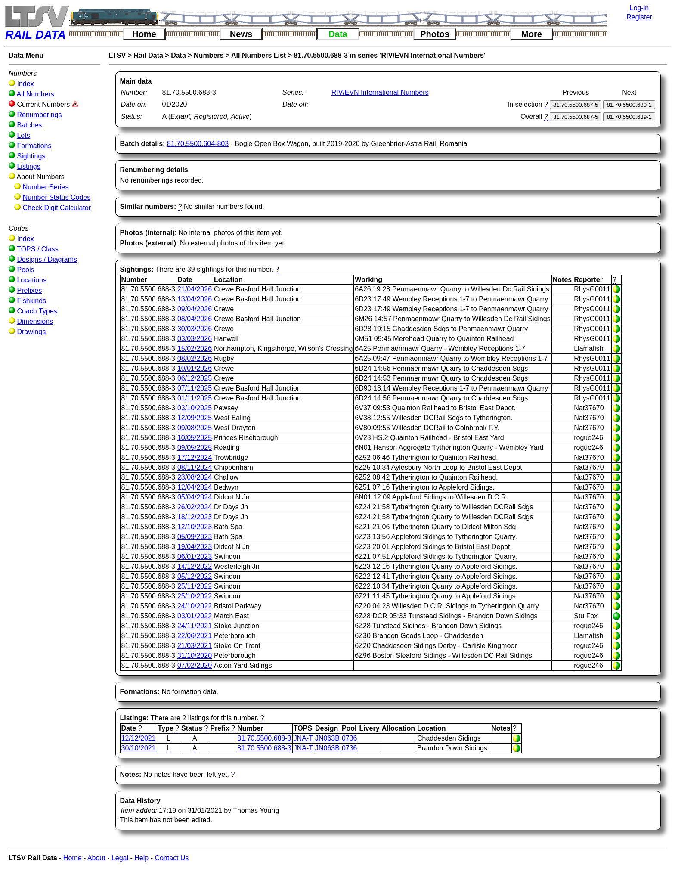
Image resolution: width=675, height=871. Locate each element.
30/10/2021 (138, 748)
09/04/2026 (194, 309)
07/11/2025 (194, 388)
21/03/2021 (194, 645)
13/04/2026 (194, 299)
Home (144, 34)
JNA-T (303, 738)
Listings (28, 166)
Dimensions (35, 321)
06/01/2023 (194, 556)
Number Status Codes (56, 197)
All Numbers (35, 94)
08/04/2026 (194, 318)
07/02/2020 (194, 665)
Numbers (208, 55)
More (531, 34)
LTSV (117, 55)
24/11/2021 (194, 625)
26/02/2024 (194, 507)
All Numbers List (258, 55)
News (241, 34)
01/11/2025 (194, 398)
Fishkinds (31, 300)
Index (25, 83)
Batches (29, 125)
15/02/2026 (194, 348)
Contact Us (172, 858)
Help (141, 858)
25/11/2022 (194, 586)
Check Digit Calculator (57, 207)
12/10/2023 (194, 526)
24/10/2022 (194, 606)
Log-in (639, 8)
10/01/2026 (194, 368)
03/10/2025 (194, 408)
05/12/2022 (194, 576)
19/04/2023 (194, 546)
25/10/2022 (194, 596)
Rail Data (148, 55)
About (96, 858)
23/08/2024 (194, 477)
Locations (31, 280)
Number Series (46, 187)
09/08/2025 (194, 427)
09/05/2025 (194, 447)
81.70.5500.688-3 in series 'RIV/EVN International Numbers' (389, 55)
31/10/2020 (194, 655)
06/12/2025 (194, 378)
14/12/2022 (194, 566)
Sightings (31, 156)
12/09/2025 (194, 418)
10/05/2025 (194, 437)
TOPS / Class (38, 249)
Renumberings (39, 114)
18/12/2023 (194, 517)
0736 (349, 738)
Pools (25, 269)
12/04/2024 (194, 487)
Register (639, 17)
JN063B (327, 738)
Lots (23, 135)
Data (337, 34)
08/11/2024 (194, 467)
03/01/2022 (194, 616)
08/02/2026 (194, 358)
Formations (34, 145)
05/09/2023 (194, 536)
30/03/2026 (194, 328)
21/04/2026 (194, 289)
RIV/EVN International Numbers (380, 92)
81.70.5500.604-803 (198, 143)
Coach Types (37, 311)
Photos (434, 34)
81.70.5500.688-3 (264, 738)
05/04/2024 (194, 497)
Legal (119, 858)
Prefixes (29, 290)
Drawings (31, 331)
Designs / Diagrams (47, 259)
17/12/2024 (194, 457)
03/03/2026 (194, 338)
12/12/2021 (138, 738)
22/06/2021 (194, 635)
